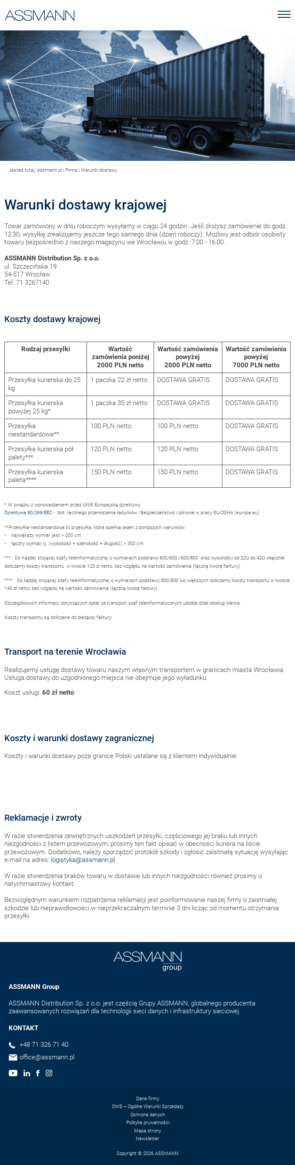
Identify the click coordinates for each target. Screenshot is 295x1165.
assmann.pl (49, 170)
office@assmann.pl (47, 1057)
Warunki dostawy (99, 170)
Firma (71, 170)
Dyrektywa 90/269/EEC (28, 513)
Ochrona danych (148, 1115)
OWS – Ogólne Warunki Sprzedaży (148, 1106)
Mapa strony (147, 1131)
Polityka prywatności (147, 1122)
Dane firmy (147, 1099)
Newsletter (147, 1139)
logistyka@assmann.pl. (84, 860)
